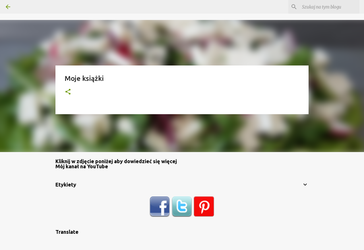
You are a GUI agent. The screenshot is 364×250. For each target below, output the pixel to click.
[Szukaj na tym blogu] (329, 7)
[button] (68, 92)
